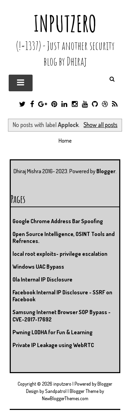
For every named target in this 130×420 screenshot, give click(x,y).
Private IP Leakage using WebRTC (53, 345)
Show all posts (101, 124)
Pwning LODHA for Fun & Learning (52, 332)
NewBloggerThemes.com (65, 398)
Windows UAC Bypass (38, 266)
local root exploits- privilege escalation (59, 253)
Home (65, 140)
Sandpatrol (56, 391)
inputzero (65, 23)
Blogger (105, 171)
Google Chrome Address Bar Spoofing (57, 221)
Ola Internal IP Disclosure (42, 279)
